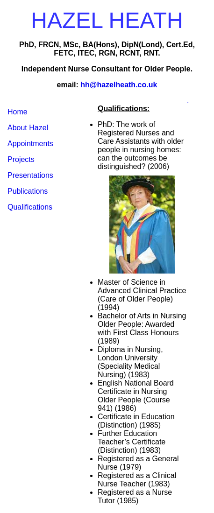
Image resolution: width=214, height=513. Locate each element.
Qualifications (29, 207)
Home (17, 112)
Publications (27, 191)
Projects (21, 159)
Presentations (30, 175)
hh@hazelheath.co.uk (118, 85)
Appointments (30, 144)
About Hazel (27, 128)
